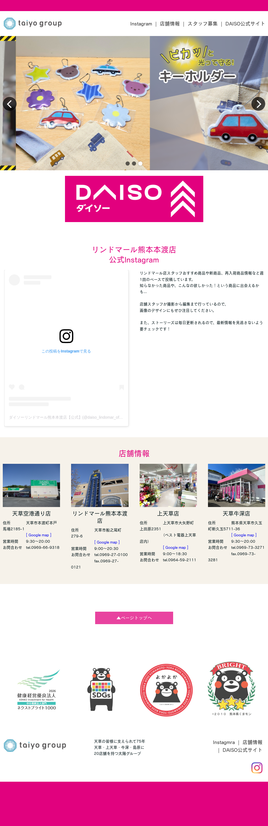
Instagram (141, 23)
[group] (134, 103)
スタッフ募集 (203, 23)
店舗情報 (170, 23)
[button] (128, 163)
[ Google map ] (38, 535)
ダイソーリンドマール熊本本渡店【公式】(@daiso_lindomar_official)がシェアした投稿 (84, 417)
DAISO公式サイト (245, 23)
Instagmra (224, 742)
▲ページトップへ (134, 618)
